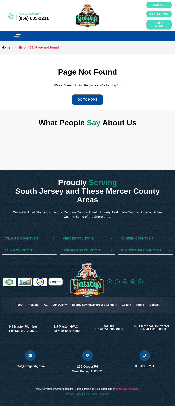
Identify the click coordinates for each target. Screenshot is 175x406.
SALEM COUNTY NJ (19, 250)
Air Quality (59, 304)
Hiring (142, 304)
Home (6, 47)
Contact (157, 304)
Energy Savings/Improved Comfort (94, 304)
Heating (32, 304)
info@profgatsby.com (30, 366)
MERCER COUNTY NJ (79, 238)
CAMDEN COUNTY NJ (137, 238)
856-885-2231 (144, 366)
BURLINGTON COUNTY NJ (82, 250)
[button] (29, 238)
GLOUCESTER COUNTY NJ (141, 250)
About (17, 304)
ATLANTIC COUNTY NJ (21, 238)
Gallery (127, 304)
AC (45, 304)
